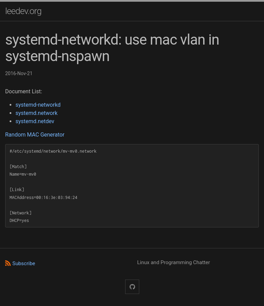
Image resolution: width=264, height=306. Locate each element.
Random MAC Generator (35, 134)
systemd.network (36, 113)
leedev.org (23, 11)
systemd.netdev (34, 121)
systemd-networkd (37, 105)
